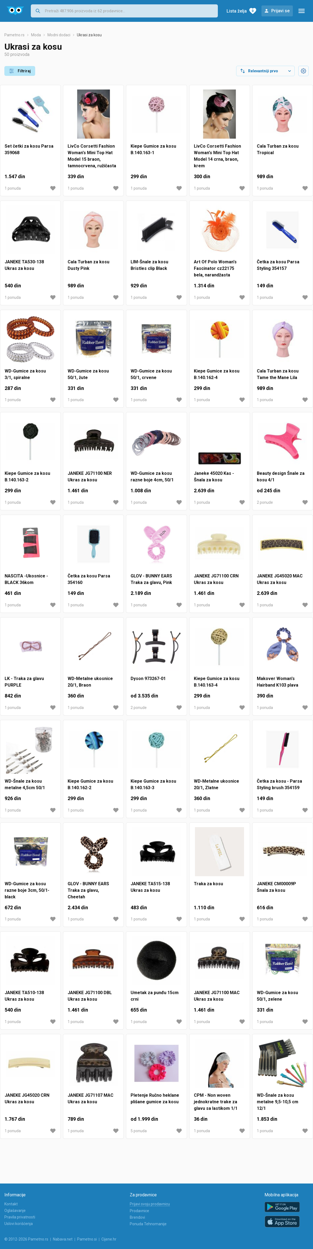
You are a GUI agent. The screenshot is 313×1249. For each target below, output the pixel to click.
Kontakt (11, 1204)
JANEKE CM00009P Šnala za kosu (276, 887)
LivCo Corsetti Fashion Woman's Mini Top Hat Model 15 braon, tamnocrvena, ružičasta (92, 156)
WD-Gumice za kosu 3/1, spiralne (25, 374)
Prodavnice (139, 1211)
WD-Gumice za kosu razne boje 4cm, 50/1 (152, 476)
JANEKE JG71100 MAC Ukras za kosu (217, 996)
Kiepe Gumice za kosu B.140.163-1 (153, 149)
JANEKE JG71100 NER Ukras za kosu (90, 476)
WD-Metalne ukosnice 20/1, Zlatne (216, 784)
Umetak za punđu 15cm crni (155, 996)
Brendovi (137, 1217)
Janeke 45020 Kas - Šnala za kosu (214, 476)
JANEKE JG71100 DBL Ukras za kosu (90, 996)
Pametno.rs (14, 35)
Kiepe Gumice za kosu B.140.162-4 (216, 374)
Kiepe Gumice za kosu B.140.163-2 (27, 476)
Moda (36, 35)
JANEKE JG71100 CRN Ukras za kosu (216, 579)
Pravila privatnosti (19, 1217)
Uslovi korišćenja (18, 1223)
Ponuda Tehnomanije (148, 1224)
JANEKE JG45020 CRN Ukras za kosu (27, 1098)
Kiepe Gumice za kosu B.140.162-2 (90, 784)
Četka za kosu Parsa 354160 (89, 579)
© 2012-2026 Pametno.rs (26, 1239)
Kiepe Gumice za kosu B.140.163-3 (153, 784)
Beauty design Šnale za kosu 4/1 (281, 476)
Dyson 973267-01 (148, 678)
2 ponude (265, 502)
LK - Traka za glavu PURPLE (24, 682)
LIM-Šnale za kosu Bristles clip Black (149, 265)
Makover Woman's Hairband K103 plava (277, 682)
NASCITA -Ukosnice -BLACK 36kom (26, 579)
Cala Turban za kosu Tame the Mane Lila (278, 374)
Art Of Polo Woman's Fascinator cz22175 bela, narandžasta (215, 268)
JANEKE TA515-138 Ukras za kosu (150, 887)
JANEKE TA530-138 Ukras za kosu (24, 265)
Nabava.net (63, 1239)
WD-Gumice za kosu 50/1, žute (88, 374)
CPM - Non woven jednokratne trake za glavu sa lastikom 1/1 (215, 1102)
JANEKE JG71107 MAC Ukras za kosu (90, 1098)
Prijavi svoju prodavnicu (150, 1204)
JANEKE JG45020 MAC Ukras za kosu (280, 579)
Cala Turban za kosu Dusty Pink (88, 265)
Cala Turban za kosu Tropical (278, 149)
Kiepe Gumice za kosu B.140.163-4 (216, 682)
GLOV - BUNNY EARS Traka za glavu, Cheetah (88, 890)
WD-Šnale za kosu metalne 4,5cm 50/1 (25, 784)
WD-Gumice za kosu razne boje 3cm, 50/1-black (27, 890)
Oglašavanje (15, 1210)
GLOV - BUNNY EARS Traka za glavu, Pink (151, 579)
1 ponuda (13, 188)
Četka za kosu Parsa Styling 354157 (278, 265)
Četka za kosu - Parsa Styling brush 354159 (279, 784)
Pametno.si (87, 1239)
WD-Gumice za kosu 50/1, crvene (151, 374)
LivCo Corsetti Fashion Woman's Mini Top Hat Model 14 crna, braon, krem (217, 156)
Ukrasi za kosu (89, 35)
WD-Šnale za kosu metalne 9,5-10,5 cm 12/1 (277, 1102)
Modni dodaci (58, 35)
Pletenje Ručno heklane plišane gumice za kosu (155, 1098)
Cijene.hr (108, 1239)
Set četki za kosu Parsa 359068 (29, 149)
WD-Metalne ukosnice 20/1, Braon (90, 682)
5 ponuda (139, 1131)
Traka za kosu (208, 883)
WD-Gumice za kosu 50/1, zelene (277, 996)
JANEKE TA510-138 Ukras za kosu (24, 996)
